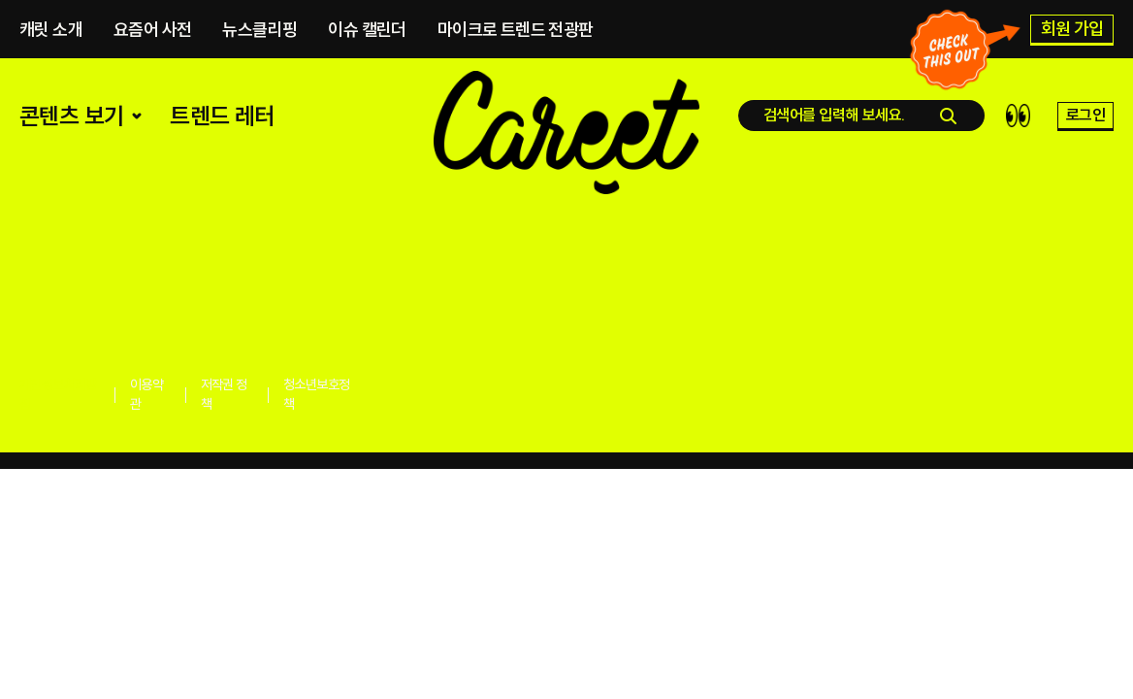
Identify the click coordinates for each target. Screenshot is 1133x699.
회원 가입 (1072, 34)
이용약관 (146, 394)
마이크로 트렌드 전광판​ (515, 34)
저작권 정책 (224, 394)
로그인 (1085, 144)
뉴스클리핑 (259, 34)
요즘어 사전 (152, 34)
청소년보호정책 (316, 394)
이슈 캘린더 (366, 34)
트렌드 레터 (222, 145)
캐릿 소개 (50, 34)
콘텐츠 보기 (82, 145)
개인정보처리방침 (58, 394)
